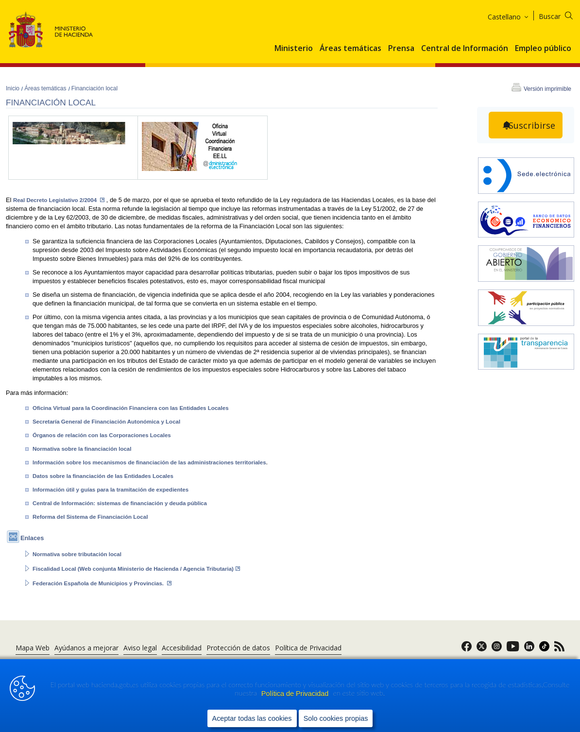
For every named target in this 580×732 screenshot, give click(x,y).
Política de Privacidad (295, 694)
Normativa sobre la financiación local (82, 449)
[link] (466, 649)
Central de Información (464, 48)
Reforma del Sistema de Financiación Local (90, 517)
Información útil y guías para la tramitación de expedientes (110, 490)
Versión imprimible (547, 88)
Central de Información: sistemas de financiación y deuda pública (120, 503)
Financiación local (94, 88)
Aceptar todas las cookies (252, 718)
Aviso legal (140, 647)
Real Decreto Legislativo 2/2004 (58, 200)
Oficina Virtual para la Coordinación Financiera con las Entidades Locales (131, 408)
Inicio (13, 88)
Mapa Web (33, 647)
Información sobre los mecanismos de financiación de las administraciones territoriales (149, 462)
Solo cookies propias (336, 718)
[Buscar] (562, 14)
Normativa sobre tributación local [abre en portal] (77, 554)
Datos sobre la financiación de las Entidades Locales (103, 476)
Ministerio (293, 48)
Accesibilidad (182, 647)
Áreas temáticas (350, 48)
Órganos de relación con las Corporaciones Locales (102, 435)
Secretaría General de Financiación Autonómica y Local (106, 422)
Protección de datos (238, 647)
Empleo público (543, 48)
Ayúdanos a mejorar (86, 647)
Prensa (401, 48)
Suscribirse (532, 125)
